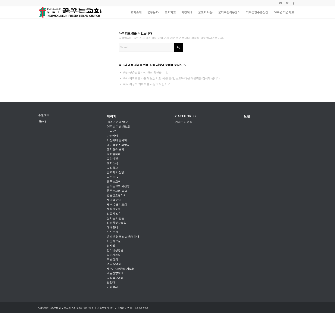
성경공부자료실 (116, 222)
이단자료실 (114, 241)
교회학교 (112, 168)
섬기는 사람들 (115, 218)
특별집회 (112, 259)
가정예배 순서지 (117, 140)
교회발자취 (114, 154)
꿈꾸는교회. (65, 307)
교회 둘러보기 (115, 149)
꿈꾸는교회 (114, 181)
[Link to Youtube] (281, 3)
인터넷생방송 (115, 250)
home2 (111, 131)
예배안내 (112, 227)
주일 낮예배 (114, 264)
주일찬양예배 (115, 273)
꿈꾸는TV (112, 177)
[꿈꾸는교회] (70, 12)
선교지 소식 (114, 213)
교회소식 (112, 163)
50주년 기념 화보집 (119, 126)
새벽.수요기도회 (117, 204)
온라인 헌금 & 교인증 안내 (123, 236)
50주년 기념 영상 (117, 122)
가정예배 (112, 135)
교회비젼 (112, 158)
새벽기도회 (114, 209)
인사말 (111, 245)
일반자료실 (114, 255)
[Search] (151, 47)
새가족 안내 (114, 200)
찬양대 (42, 121)
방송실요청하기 (116, 195)
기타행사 (112, 287)
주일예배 (43, 115)
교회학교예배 (115, 278)
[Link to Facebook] (293, 3)
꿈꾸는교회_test (117, 190)
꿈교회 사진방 (115, 172)
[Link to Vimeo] (287, 3)
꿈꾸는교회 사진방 (118, 186)
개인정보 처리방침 (118, 145)
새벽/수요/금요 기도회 (121, 268)
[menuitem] (136, 12)
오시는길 (112, 232)
